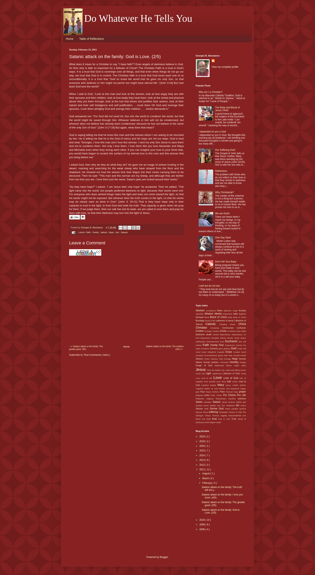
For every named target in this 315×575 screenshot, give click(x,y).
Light (209, 373)
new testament (233, 388)
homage (228, 359)
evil (244, 341)
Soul (222, 408)
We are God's (222, 213)
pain (198, 392)
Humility (235, 362)
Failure (199, 345)
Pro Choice (230, 395)
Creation (216, 331)
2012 (202, 464)
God (234, 348)
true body (207, 419)
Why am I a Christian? (210, 92)
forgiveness (230, 345)
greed (221, 355)
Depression (205, 338)
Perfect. (216, 392)
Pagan (243, 388)
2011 (202, 469)
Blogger (164, 557)
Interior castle (233, 365)
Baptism (242, 314)
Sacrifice (233, 399)
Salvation (208, 402)
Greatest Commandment (207, 355)
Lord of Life (207, 378)
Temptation (224, 412)
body (230, 317)
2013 (202, 460)
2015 (202, 450)
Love (218, 377)
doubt (237, 338)
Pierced (229, 392)
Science (232, 402)
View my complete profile (225, 67)
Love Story (221, 381)
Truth (234, 419)
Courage (208, 331)
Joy (223, 370)
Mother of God (211, 388)
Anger (236, 311)
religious (211, 399)
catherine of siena (225, 320)
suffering (214, 412)
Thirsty (208, 415)
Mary (222, 384)
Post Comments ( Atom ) (97, 355)
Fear (222, 345)
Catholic (212, 324)
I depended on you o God (212, 131)
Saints (200, 402)
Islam (243, 365)
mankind (205, 385)
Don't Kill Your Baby (225, 261)
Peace (209, 392)
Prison (220, 395)
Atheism (209, 313)
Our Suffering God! (225, 150)
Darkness (201, 334)
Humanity (225, 362)
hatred (104, 232)
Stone (206, 412)
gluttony (227, 348)
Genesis (214, 348)
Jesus (201, 369)
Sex (224, 405)
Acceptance (211, 311)
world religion (210, 422)
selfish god (241, 402)
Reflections (221, 171)
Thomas (216, 415)
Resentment (222, 399)
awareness (228, 314)
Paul (203, 392)
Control (200, 331)
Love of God (231, 378)
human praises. (212, 362)
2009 (202, 524)
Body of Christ (239, 317)
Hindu (207, 359)
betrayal (200, 317)
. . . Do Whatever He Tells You (130, 18)
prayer (242, 391)
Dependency (226, 334)
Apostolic (200, 314)
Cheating (224, 324)
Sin (238, 405)
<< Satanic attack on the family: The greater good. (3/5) (86, 347)
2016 (202, 446)
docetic (230, 338)
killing (237, 370)
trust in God (224, 419)
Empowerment (213, 341)
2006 (202, 529)
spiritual (242, 409)
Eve (241, 341)
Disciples (215, 338)
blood (207, 317)
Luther (235, 381)
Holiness (214, 359)
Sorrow (214, 408)
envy (222, 341)
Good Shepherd (209, 352)
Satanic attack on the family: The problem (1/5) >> (165, 347)
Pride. (214, 395)
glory (221, 348)
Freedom (205, 348)
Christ (242, 324)
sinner (243, 405)
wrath (218, 422)
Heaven (200, 359)
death (209, 334)
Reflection (201, 399)
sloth (207, 409)
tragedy (224, 415)
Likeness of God (232, 373)
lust (118, 232)
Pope (236, 392)
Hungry (243, 362)
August (206, 473)
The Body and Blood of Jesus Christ (227, 109)
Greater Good (239, 352)
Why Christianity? (224, 192)
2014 (202, 455)
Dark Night (241, 331)
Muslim (222, 388)
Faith (88, 232)
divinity (223, 338)
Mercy (229, 385)
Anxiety (242, 310)
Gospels (221, 352)
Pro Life (241, 395)
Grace (229, 352)
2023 (202, 436)
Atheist (218, 313)
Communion (229, 328)
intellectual (220, 365)
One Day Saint (223, 237)
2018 (202, 441)
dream (243, 338)
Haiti (226, 355)
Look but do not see (209, 285)
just (233, 370)
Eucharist (232, 341)
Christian (203, 327)
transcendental (235, 415)
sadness (242, 398)
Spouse (199, 412)
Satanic (124, 232)
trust (215, 418)
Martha (214, 385)
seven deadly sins (213, 405)
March (206, 478)
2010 (202, 520)
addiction (228, 311)
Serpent (200, 405)
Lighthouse (217, 373)
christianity (216, 328)
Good (199, 352)
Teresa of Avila (236, 412)
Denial (216, 334)
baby (236, 314)
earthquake (201, 341)
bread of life (210, 321)
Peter (223, 392)
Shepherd (231, 405)
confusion (241, 328)
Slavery (200, 408)
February (207, 483)
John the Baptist (214, 370)
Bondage (200, 320)
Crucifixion (232, 331)
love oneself (210, 381)
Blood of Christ (219, 317)
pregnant (200, 395)
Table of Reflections (91, 38)
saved (225, 402)
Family (95, 232)
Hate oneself (234, 355)
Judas (228, 370)
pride (208, 395)
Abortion (201, 310)
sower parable (232, 409)
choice (234, 324)
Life (203, 373)
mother (236, 385)
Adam (220, 310)
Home (69, 38)
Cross (223, 331)
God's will (241, 348)
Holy (221, 359)
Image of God (205, 365)
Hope (111, 232)
